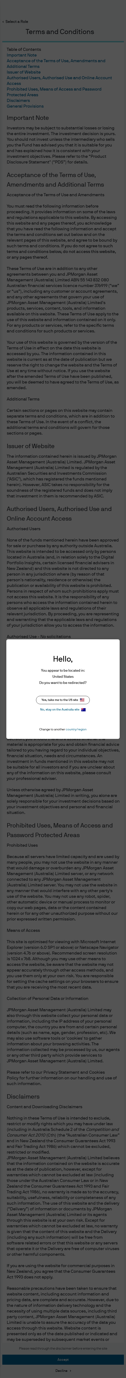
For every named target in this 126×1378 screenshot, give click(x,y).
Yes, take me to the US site (62, 700)
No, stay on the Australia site (63, 709)
